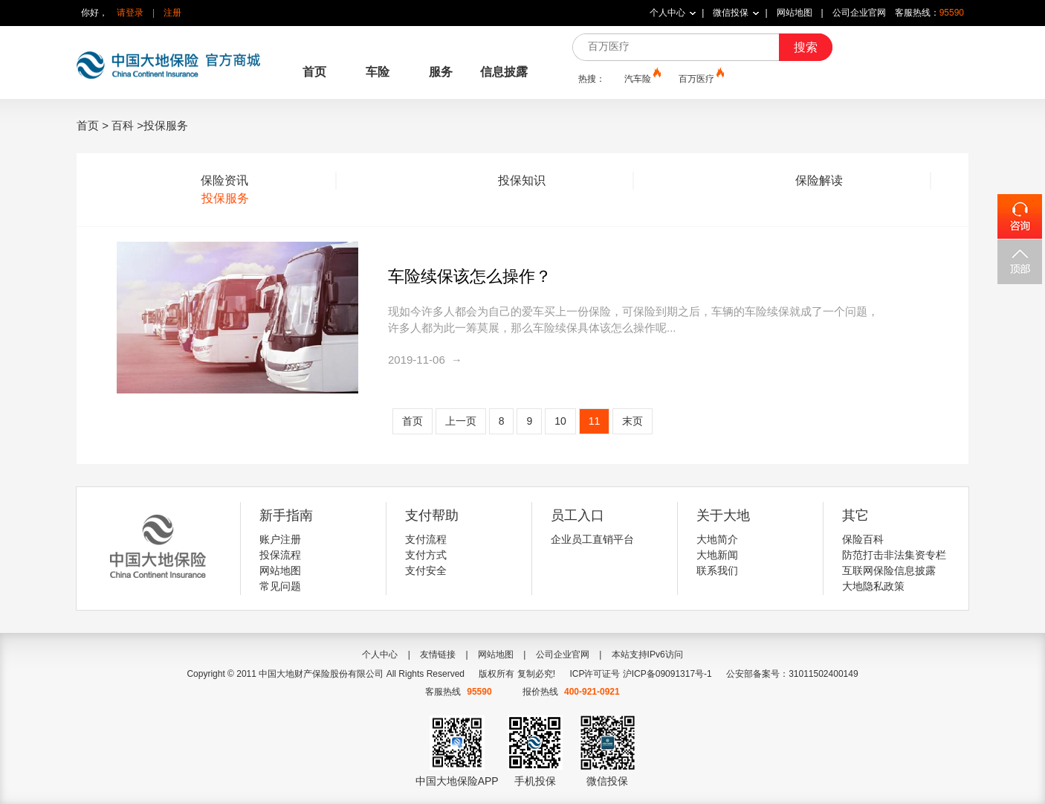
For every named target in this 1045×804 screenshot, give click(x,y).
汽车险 (641, 78)
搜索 (806, 47)
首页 (314, 71)
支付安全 (426, 570)
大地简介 (717, 539)
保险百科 (863, 539)
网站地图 (794, 12)
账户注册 (280, 539)
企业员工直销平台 (592, 539)
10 (560, 421)
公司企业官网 (859, 12)
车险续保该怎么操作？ (469, 276)
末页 (632, 421)
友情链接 (438, 654)
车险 (377, 71)
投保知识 (522, 180)
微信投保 (730, 12)
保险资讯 (224, 180)
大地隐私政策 (873, 586)
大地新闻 (717, 555)
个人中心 (667, 12)
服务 (441, 71)
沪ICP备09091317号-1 (667, 674)
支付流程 (426, 539)
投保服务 (225, 198)
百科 (122, 125)
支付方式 (426, 555)
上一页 (460, 421)
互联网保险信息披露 (889, 570)
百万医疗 (700, 78)
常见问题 (280, 586)
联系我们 (717, 570)
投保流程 (280, 555)
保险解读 (819, 180)
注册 (172, 12)
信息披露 (504, 71)
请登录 (130, 12)
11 (595, 421)
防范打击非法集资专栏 (894, 555)
